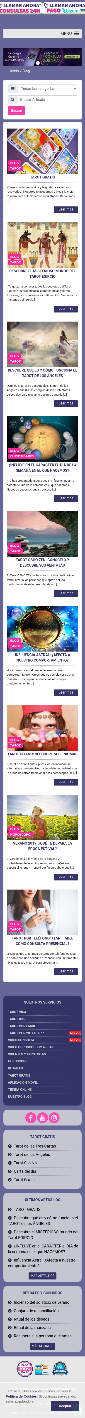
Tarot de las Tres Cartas (35, 1146)
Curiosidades (22, 456)
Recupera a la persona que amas (43, 1336)
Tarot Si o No (25, 1163)
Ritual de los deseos (31, 1319)
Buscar (16, 110)
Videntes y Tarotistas (41, 1055)
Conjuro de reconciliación (36, 1311)
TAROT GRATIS (27, 1209)
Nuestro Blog (20, 1097)
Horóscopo (20, 834)
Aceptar (65, 1406)
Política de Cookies (21, 1396)
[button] (66, 33)
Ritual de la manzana (32, 1327)
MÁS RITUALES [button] (42, 1346)
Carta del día (25, 1171)
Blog (14, 163)
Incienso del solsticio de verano (41, 1302)
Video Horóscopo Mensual (41, 1048)
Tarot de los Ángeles (32, 1154)
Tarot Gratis (24, 1180)
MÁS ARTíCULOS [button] (43, 1276)
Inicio (14, 71)
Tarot (15, 168)
